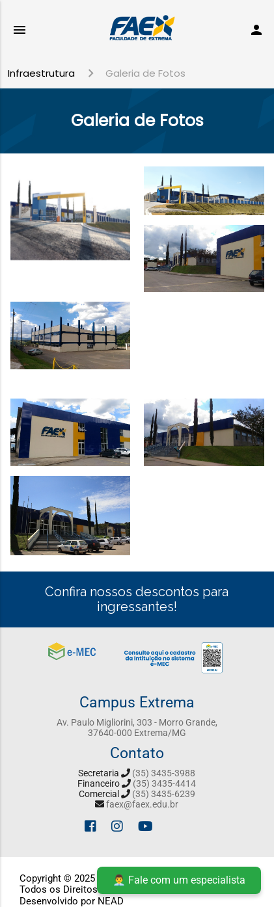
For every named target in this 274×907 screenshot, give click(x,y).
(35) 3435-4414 (164, 783)
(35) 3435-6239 (163, 794)
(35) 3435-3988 (163, 773)
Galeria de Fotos (145, 73)
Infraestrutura (41, 73)
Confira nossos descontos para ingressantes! (136, 599)
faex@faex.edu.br (142, 804)
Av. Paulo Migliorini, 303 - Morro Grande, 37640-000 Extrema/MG (137, 727)
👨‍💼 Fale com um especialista (179, 880)
